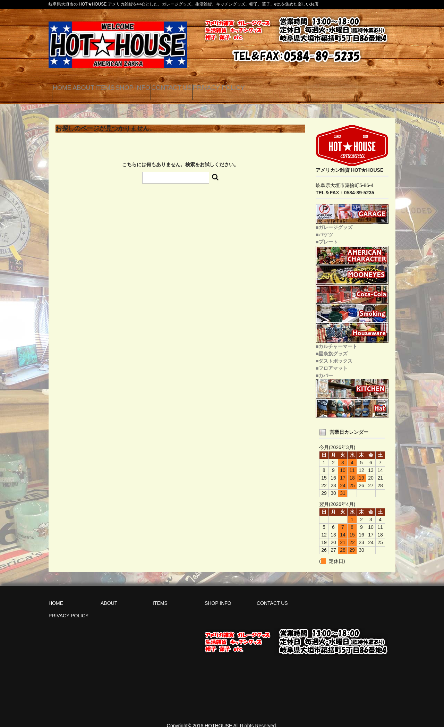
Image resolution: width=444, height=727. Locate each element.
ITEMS (145, 86)
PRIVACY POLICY (311, 86)
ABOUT (106, 86)
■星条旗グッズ (332, 346)
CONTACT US (246, 86)
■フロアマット (332, 360)
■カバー (324, 368)
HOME (67, 86)
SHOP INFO (190, 86)
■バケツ (324, 227)
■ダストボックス (334, 353)
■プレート (327, 234)
